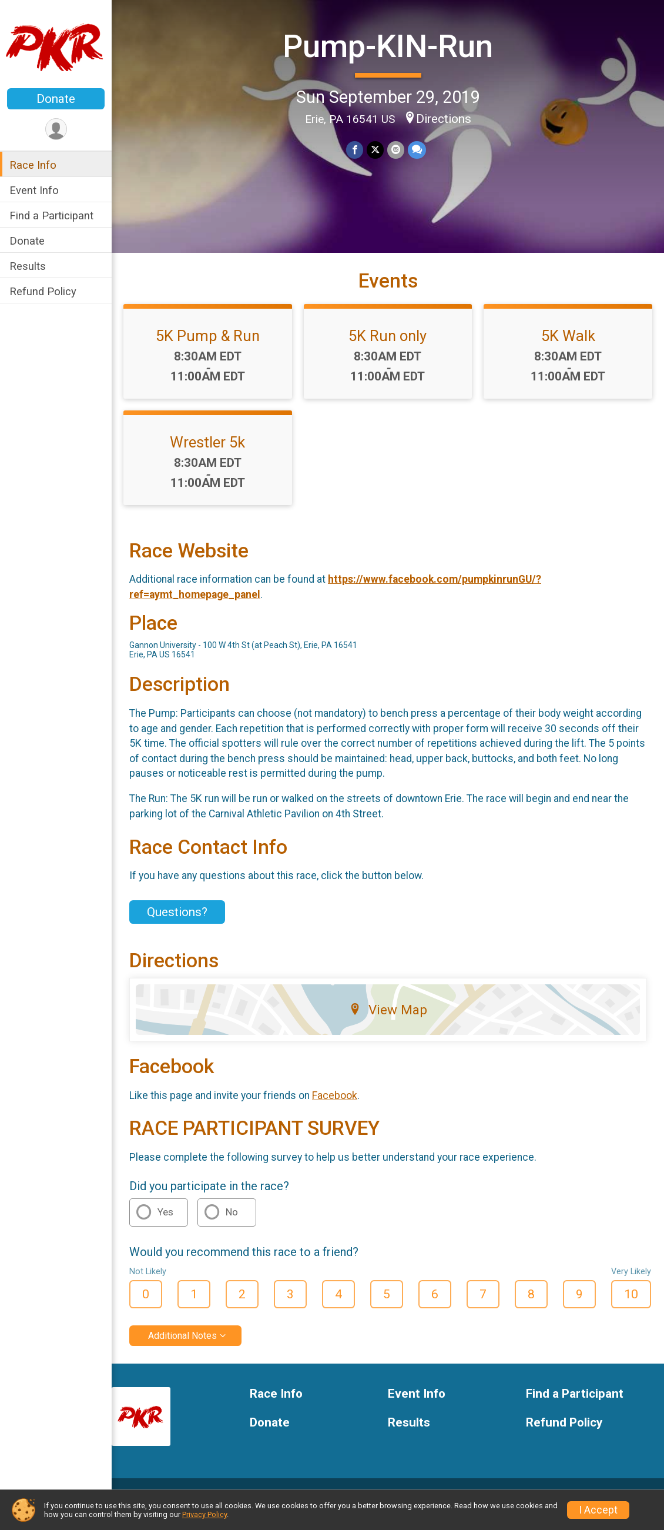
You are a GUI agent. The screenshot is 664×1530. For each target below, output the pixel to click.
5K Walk (568, 336)
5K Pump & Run (208, 336)
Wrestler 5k (207, 442)
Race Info (32, 165)
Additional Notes (182, 1335)
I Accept (598, 1510)
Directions (443, 119)
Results (27, 266)
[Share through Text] (417, 149)
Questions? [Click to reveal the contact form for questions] (177, 912)
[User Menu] (56, 129)
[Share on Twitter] (375, 149)
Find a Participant (51, 215)
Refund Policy (42, 291)
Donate (55, 99)
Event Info (34, 190)
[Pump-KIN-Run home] (56, 45)
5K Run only (387, 336)
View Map (388, 1009)
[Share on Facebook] (354, 149)
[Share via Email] (395, 149)
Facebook (334, 1095)
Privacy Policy (204, 1514)
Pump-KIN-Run (388, 46)
